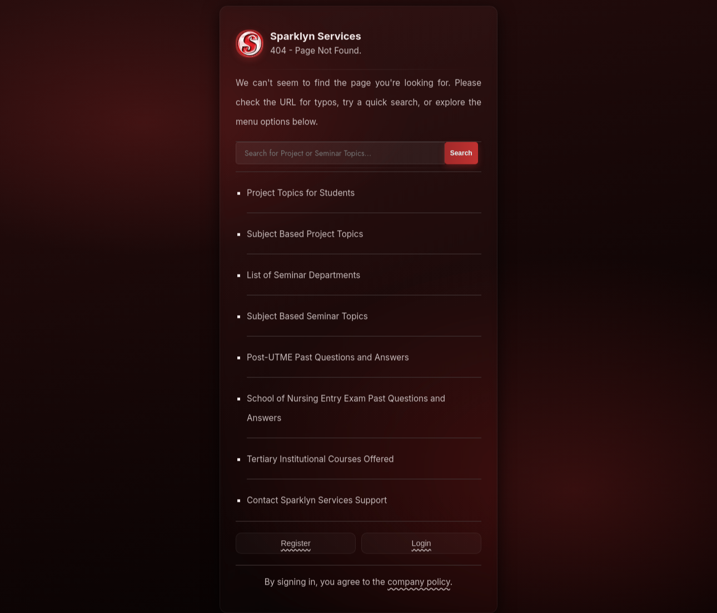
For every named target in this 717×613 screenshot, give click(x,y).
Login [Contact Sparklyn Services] (421, 543)
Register (296, 543)
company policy (418, 581)
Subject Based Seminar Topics (307, 316)
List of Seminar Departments (303, 275)
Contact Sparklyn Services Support (317, 500)
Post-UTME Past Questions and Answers (328, 357)
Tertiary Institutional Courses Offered (320, 458)
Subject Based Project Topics (305, 233)
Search (461, 153)
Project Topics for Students (301, 192)
